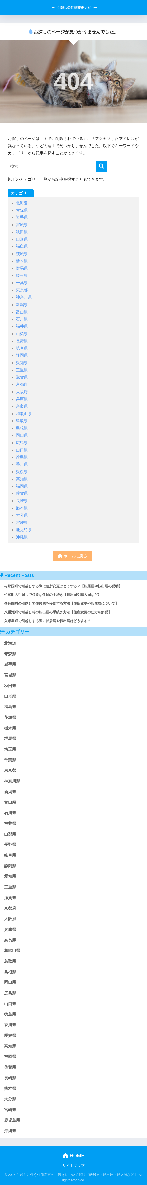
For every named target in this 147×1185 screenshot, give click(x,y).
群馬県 (22, 268)
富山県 (22, 312)
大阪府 (22, 392)
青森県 (22, 210)
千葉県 (22, 283)
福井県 (22, 326)
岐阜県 (22, 348)
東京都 (22, 290)
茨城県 (22, 254)
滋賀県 (22, 377)
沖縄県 (22, 537)
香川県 (22, 464)
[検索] (101, 166)
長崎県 (22, 501)
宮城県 (22, 225)
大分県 (22, 515)
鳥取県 (22, 421)
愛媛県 (22, 472)
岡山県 (22, 435)
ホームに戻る (72, 556)
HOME (74, 1155)
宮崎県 (22, 523)
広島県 (22, 443)
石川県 (22, 319)
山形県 (22, 239)
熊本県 (22, 508)
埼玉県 (22, 275)
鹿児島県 (24, 530)
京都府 (22, 384)
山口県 (22, 450)
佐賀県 (22, 493)
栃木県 (22, 261)
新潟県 (22, 305)
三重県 (22, 370)
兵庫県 (22, 399)
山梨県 (22, 334)
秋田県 (22, 232)
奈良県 (22, 406)
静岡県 (22, 355)
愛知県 (22, 363)
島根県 (22, 428)
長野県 (22, 341)
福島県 (22, 246)
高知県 (22, 479)
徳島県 (22, 457)
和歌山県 (24, 414)
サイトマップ (73, 1166)
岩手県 (22, 217)
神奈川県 (24, 297)
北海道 (22, 203)
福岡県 (22, 486)
